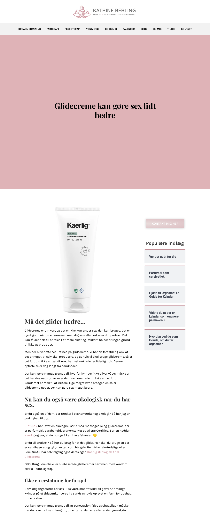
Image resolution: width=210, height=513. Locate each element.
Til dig (171, 29)
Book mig (111, 29)
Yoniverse (92, 29)
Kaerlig (30, 435)
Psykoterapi (72, 29)
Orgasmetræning (29, 29)
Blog (144, 29)
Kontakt (186, 29)
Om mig (156, 29)
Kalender (129, 29)
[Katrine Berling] (105, 12)
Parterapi (53, 29)
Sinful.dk (31, 426)
